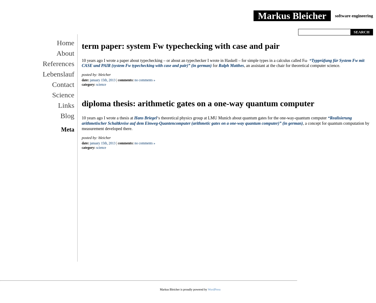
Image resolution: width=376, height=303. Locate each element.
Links (66, 105)
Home (319, 24)
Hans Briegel (145, 118)
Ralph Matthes (231, 65)
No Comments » (145, 80)
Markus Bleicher (292, 15)
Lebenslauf (58, 74)
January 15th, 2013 (103, 80)
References (58, 64)
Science (63, 95)
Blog (67, 116)
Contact (63, 84)
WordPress (214, 289)
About (65, 53)
